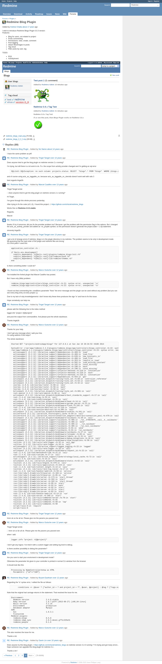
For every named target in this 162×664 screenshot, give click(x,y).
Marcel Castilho (45, 184)
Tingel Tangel (44, 158)
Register (156, 1)
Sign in (150, 1)
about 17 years (28, 27)
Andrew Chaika (16, 27)
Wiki (64, 14)
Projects (9, 1)
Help (15, 1)
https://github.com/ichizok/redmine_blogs (67, 204)
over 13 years (56, 158)
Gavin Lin (43, 640)
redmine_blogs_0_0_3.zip (16, 139)
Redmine (73, 662)
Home (4, 1)
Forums (73, 14)
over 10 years (53, 640)
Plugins (12, 18)
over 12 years (58, 270)
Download (18, 14)
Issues (49, 14)
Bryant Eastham (45, 578)
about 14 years (53, 149)
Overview (7, 14)
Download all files (119, 135)
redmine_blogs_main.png (16, 136)
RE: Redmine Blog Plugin (18, 149)
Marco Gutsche (45, 270)
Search (107, 5)
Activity (29, 14)
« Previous (8, 655)
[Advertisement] (137, 62)
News (57, 14)
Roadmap (39, 14)
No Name (43, 149)
